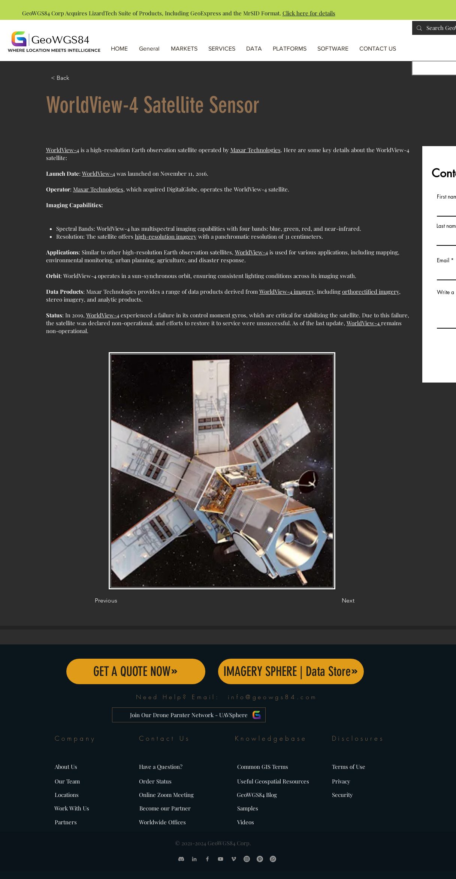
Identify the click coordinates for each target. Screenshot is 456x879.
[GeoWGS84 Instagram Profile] (247, 859)
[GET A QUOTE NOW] (135, 671)
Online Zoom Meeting (166, 794)
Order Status (155, 781)
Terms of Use (348, 766)
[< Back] (75, 77)
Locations (67, 794)
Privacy (341, 781)
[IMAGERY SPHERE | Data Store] (291, 671)
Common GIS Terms (262, 766)
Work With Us (71, 808)
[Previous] (119, 600)
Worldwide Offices (162, 822)
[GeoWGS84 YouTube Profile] (220, 859)
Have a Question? (160, 766)
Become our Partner (165, 808)
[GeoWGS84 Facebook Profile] (207, 859)
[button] (290, 45)
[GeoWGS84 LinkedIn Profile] (194, 859)
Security (342, 794)
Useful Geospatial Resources (273, 781)
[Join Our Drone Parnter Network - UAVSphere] (189, 714)
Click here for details (309, 13)
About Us (66, 766)
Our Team (67, 781)
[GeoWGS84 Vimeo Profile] (233, 859)
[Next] (335, 600)
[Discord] (181, 859)
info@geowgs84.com (273, 697)
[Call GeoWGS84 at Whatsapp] (273, 859)
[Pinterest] (260, 859)
